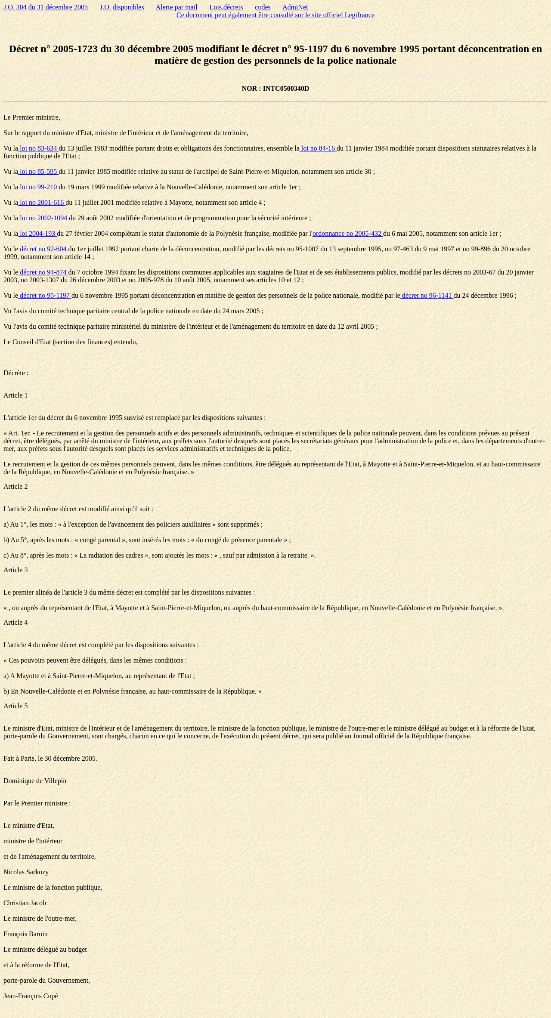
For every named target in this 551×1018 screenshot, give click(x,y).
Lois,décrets (226, 7)
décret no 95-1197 (44, 295)
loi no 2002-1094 (43, 218)
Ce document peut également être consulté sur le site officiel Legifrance (275, 15)
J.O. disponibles (122, 7)
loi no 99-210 (38, 187)
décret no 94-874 (43, 272)
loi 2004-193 (37, 233)
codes (262, 7)
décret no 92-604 (43, 249)
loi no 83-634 (38, 148)
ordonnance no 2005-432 (348, 233)
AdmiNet (295, 7)
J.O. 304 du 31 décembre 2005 (45, 7)
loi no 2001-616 (41, 202)
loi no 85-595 (38, 171)
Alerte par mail (177, 7)
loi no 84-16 (318, 148)
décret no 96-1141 (427, 295)
